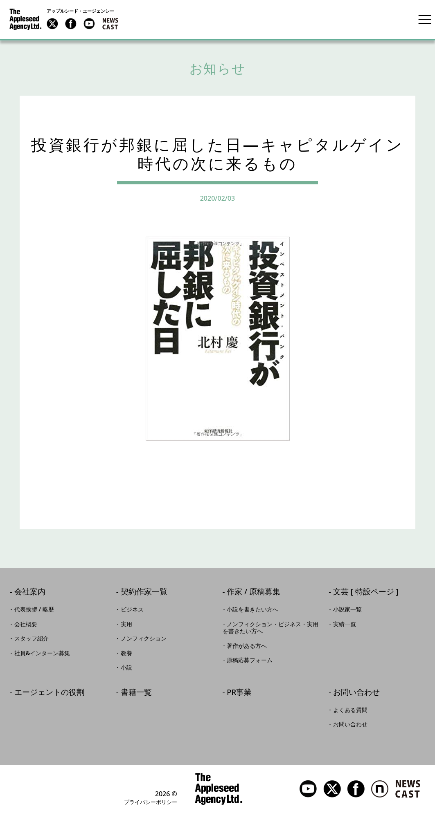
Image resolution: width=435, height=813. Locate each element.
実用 (126, 624)
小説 (126, 667)
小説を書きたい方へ (252, 609)
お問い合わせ (356, 692)
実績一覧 (344, 624)
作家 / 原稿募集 (253, 592)
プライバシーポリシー (150, 802)
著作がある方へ (247, 646)
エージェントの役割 (49, 692)
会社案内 (29, 592)
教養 (126, 653)
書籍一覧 (136, 692)
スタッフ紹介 (31, 638)
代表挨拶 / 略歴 (34, 609)
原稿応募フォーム (250, 660)
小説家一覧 (347, 609)
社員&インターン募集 (42, 653)
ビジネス (132, 609)
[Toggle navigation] (424, 19)
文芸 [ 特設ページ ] (366, 592)
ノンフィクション (144, 638)
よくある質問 (350, 710)
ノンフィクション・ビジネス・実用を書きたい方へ (271, 627)
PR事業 (239, 692)
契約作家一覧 (144, 592)
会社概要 (25, 624)
